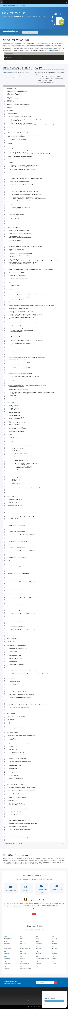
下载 (36, 997)
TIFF (37, 950)
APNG (5, 935)
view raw (62, 843)
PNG (21, 950)
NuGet (27, 50)
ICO (37, 935)
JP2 (53, 945)
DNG (53, 940)
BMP (21, 935)
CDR (37, 960)
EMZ (21, 945)
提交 (55, 981)
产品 (28, 997)
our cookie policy (52, 998)
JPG (53, 935)
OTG (5, 965)
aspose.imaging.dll (10, 72)
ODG (21, 965)
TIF (52, 950)
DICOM (37, 940)
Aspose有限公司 (31, 1005)
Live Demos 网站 (27, 879)
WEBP (5, 955)
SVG (5, 960)
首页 (20, 997)
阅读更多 (34, 913)
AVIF (37, 965)
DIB (21, 940)
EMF (5, 945)
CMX (53, 960)
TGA (53, 955)
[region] (34, 464)
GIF (37, 945)
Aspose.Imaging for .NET (48, 48)
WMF (21, 955)
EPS (21, 960)
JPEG (5, 940)
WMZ (37, 955)
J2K (5, 950)
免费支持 (29, 999)
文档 (20, 999)
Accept (54, 1000)
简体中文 (58, 2)
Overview (30, 32)
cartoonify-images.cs (8, 843)
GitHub (21, 843)
